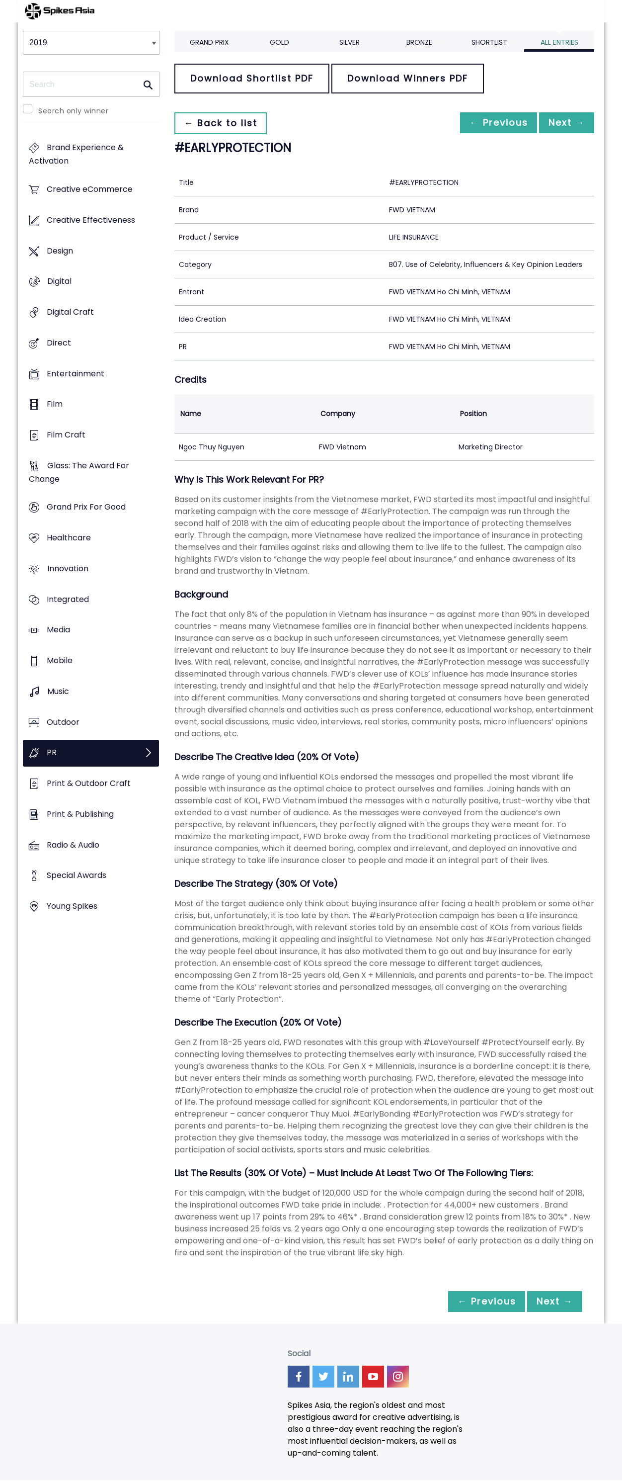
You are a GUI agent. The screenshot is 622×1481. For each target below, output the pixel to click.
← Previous (490, 123)
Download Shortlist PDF (251, 78)
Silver (349, 42)
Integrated (68, 599)
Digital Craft (70, 312)
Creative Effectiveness (91, 220)
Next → (563, 123)
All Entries (559, 42)
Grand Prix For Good (86, 507)
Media (58, 630)
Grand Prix (209, 42)
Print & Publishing (80, 814)
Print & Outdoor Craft (89, 783)
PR (52, 753)
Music (58, 691)
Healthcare (69, 538)
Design (60, 251)
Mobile (60, 661)
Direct (59, 342)
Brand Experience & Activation (76, 154)
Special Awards (76, 875)
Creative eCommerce (90, 189)
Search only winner (73, 111)
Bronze (419, 42)
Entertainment (75, 373)
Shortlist (489, 42)
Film (55, 404)
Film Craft (66, 434)
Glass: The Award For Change (79, 472)
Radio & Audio (73, 845)
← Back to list (223, 123)
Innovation (67, 568)
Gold (279, 42)
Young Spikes (72, 906)
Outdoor (63, 722)
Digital (59, 281)
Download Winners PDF (407, 78)
